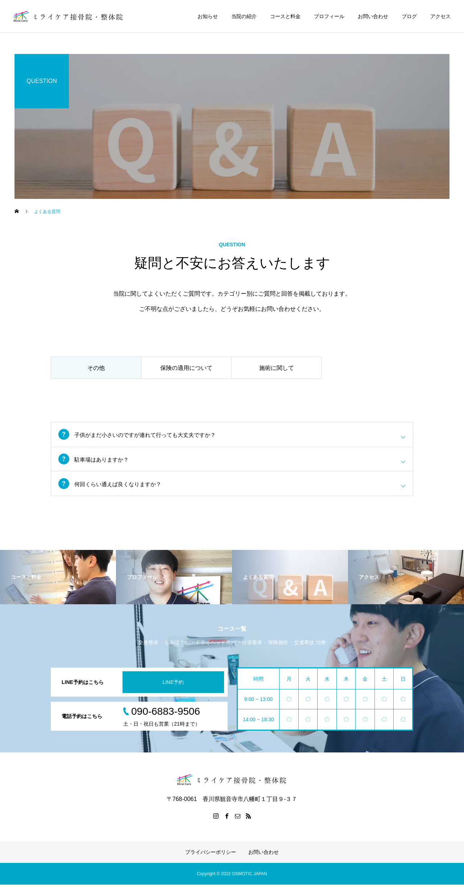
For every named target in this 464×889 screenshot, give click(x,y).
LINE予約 (173, 686)
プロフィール (329, 16)
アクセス (440, 16)
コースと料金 (285, 16)
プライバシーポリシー (210, 856)
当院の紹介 (244, 16)
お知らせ (208, 16)
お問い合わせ (373, 16)
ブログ (409, 16)
